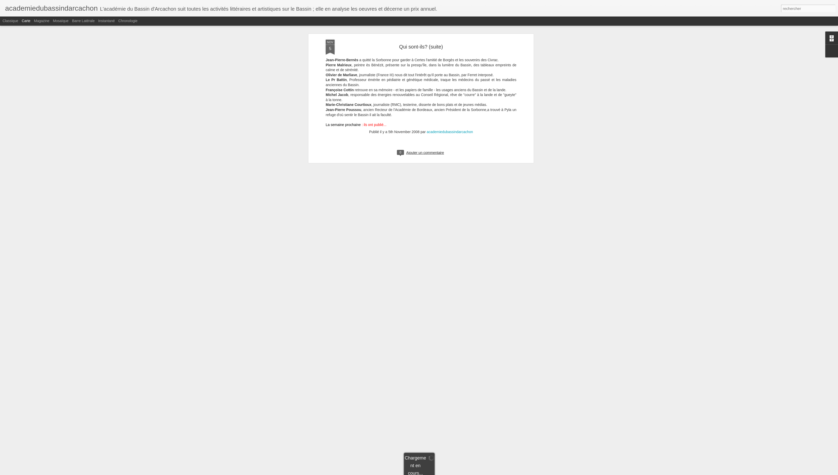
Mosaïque (60, 21)
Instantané (106, 21)
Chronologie (128, 21)
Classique (10, 21)
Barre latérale (83, 21)
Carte (26, 21)
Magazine (42, 21)
